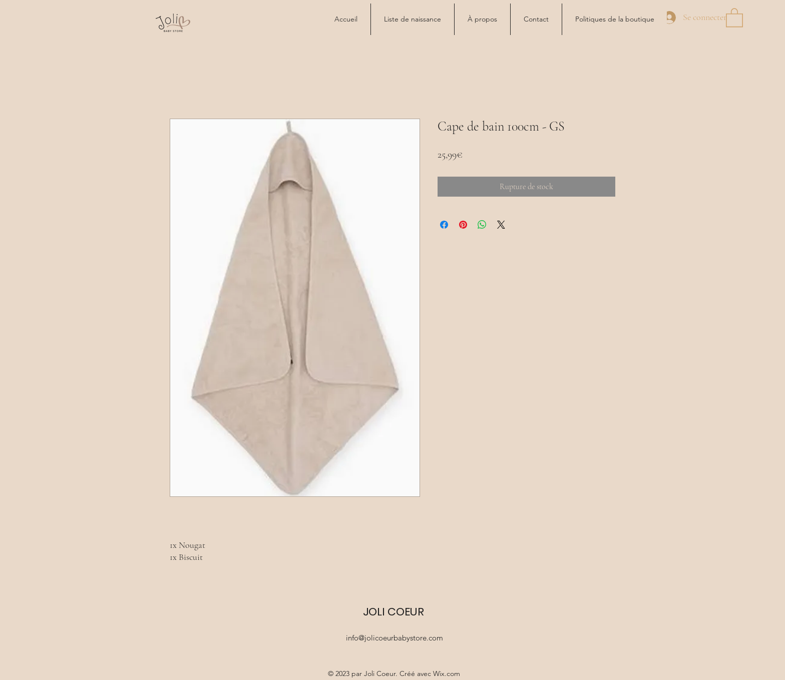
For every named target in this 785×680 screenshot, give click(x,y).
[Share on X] (501, 225)
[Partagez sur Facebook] (444, 225)
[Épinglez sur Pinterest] (463, 225)
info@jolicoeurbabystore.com (394, 637)
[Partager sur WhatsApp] (482, 225)
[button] (734, 17)
